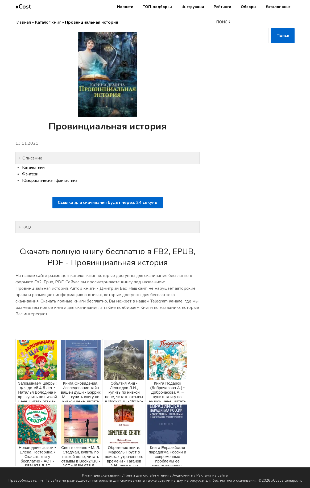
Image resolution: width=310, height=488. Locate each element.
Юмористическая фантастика (51, 180)
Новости (125, 6)
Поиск (223, 22)
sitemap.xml (292, 480)
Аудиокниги (182, 475)
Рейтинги (222, 6)
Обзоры (248, 6)
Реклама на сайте (212, 475)
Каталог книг (278, 6)
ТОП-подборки (157, 6)
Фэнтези (30, 174)
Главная (23, 22)
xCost (23, 7)
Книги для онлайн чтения (147, 475)
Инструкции (192, 6)
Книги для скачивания (101, 475)
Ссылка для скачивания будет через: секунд (108, 202)
